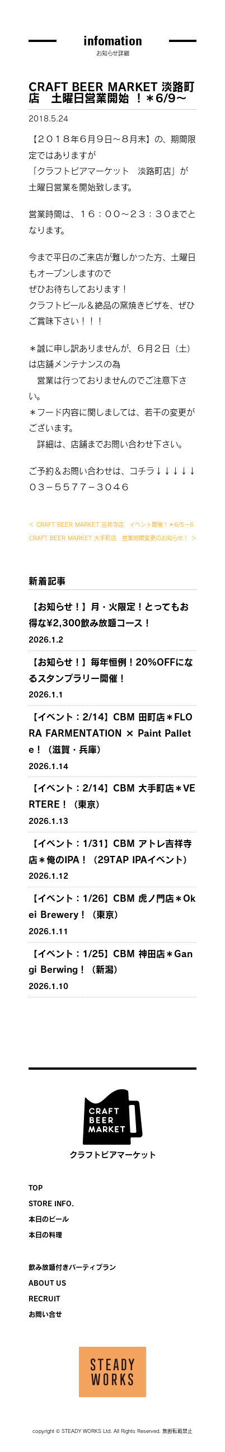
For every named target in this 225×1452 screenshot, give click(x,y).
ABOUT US (47, 1283)
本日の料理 (45, 1234)
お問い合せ (45, 1314)
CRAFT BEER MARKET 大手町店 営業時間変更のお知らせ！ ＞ (112, 538)
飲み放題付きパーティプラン (72, 1267)
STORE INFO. (51, 1203)
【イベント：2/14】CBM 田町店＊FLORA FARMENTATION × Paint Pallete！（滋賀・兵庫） (111, 733)
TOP (36, 1187)
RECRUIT (44, 1298)
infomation (112, 40)
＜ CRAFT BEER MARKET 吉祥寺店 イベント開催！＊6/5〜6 (111, 524)
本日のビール (49, 1219)
